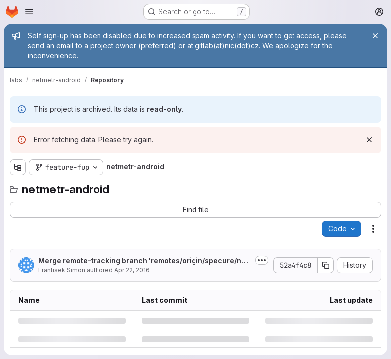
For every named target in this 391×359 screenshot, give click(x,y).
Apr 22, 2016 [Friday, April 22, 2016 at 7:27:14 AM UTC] (132, 270)
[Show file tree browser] (18, 167)
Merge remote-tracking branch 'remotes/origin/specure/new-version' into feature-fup (142, 261)
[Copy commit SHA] (326, 265)
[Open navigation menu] (29, 12)
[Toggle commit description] (261, 260)
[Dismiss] (369, 140)
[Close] (375, 36)
